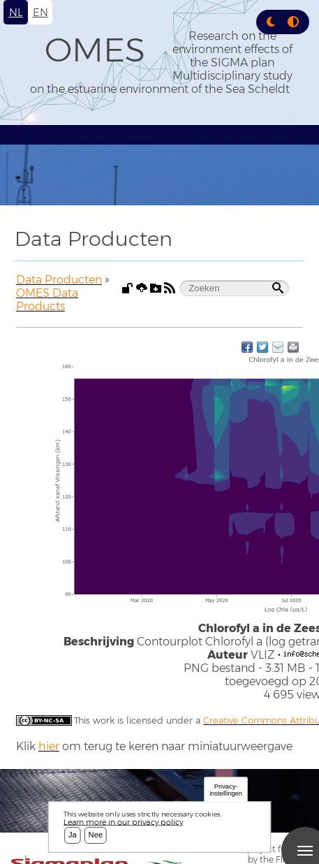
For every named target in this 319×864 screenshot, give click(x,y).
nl (16, 12)
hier (48, 746)
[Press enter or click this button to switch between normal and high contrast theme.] (293, 22)
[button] (271, 22)
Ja (72, 835)
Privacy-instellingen (225, 789)
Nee (96, 835)
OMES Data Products (47, 299)
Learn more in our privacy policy (124, 821)
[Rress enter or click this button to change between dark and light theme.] (272, 22)
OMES (95, 49)
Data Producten (59, 279)
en (40, 12)
